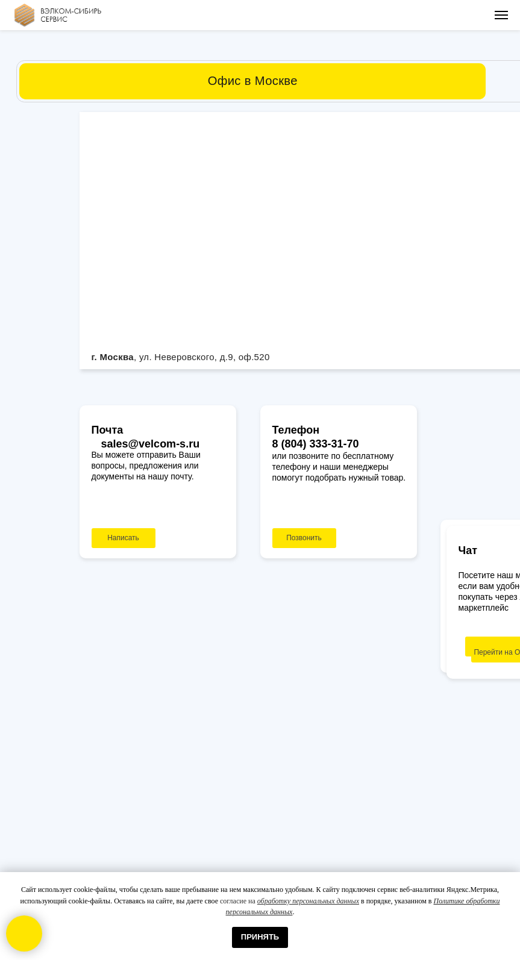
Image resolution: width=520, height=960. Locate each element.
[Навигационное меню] (501, 15)
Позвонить (304, 538)
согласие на (238, 901)
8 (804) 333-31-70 (315, 444)
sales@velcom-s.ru (150, 444)
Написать (123, 538)
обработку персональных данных (308, 901)
